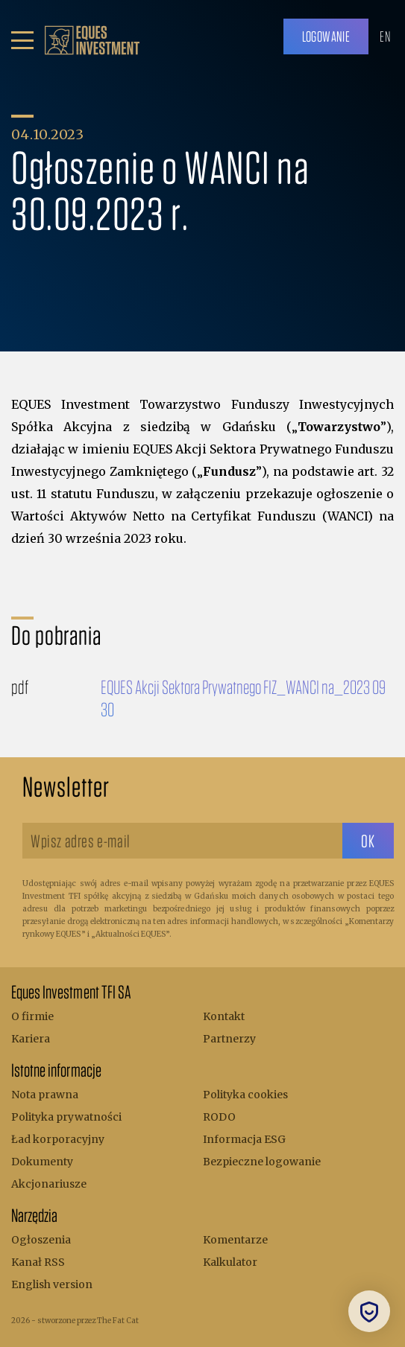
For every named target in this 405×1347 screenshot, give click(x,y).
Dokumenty (42, 1161)
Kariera (30, 1038)
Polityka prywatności (66, 1117)
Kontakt (224, 1016)
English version (51, 1284)
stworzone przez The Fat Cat (88, 1320)
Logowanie (326, 36)
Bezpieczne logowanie (262, 1161)
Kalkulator (230, 1262)
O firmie (32, 1016)
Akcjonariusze (49, 1184)
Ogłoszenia (41, 1239)
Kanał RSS (38, 1262)
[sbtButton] (368, 841)
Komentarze (235, 1239)
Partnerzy (229, 1038)
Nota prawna (44, 1094)
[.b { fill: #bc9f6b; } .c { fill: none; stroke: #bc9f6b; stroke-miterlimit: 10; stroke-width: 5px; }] (92, 40)
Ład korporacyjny (57, 1139)
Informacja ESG (244, 1139)
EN (385, 36)
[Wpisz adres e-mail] (182, 841)
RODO (219, 1117)
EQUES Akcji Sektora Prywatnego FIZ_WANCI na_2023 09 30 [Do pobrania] (243, 697)
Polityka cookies (245, 1094)
